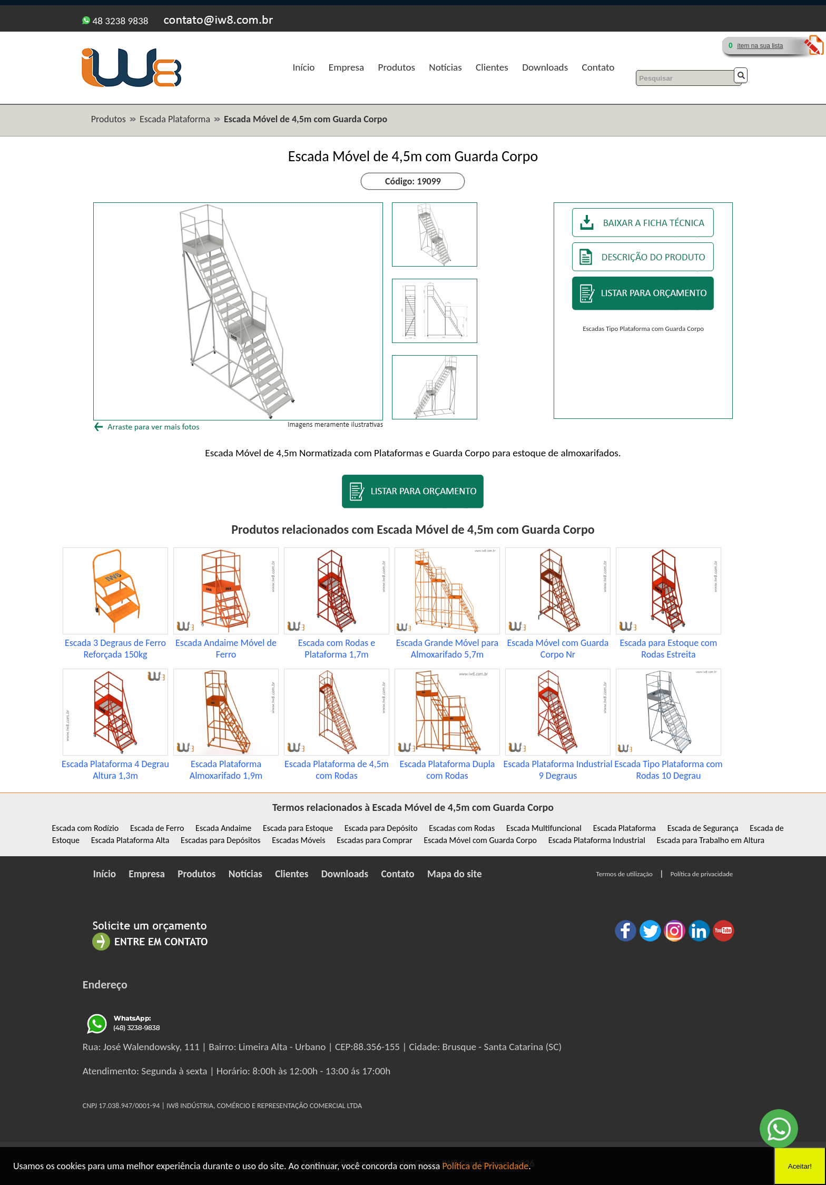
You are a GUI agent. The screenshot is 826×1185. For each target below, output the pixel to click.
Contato (598, 67)
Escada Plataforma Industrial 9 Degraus (557, 769)
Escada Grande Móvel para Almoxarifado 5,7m (447, 648)
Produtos (396, 67)
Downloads (545, 67)
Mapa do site (454, 874)
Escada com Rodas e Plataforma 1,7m (337, 648)
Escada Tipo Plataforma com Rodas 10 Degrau (668, 769)
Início (303, 67)
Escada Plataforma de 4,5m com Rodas (336, 769)
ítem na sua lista (760, 46)
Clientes (492, 67)
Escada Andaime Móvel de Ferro (226, 648)
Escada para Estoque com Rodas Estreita (668, 648)
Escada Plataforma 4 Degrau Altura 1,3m (115, 769)
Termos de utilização (624, 874)
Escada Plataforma (175, 119)
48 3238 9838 (115, 21)
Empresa (346, 67)
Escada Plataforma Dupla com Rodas (447, 769)
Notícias (445, 67)
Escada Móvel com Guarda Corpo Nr (558, 648)
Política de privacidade (702, 874)
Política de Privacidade (485, 1166)
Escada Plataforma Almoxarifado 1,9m (226, 769)
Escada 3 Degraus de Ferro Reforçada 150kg (115, 648)
